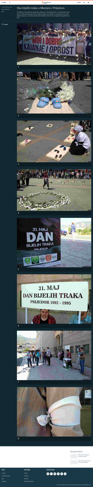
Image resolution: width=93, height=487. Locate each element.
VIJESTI (79, 2)
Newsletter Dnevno (29, 481)
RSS (3, 478)
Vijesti (25, 473)
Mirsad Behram (6, 9)
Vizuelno (26, 476)
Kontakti (4, 481)
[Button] (5, 24)
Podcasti (26, 478)
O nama (4, 473)
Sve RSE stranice (6, 476)
